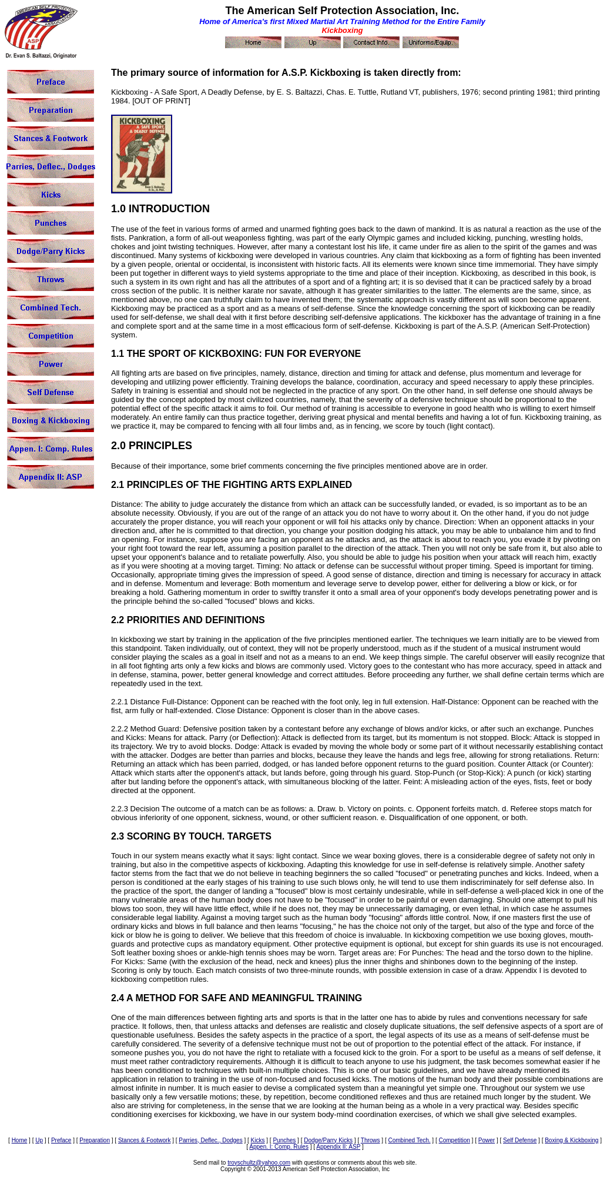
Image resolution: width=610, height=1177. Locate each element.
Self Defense (520, 1140)
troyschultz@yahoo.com (258, 1162)
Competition (454, 1140)
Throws (370, 1140)
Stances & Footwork (144, 1140)
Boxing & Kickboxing (571, 1140)
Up (39, 1140)
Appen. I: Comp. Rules (279, 1146)
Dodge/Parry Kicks (328, 1140)
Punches (284, 1140)
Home (20, 1140)
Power (486, 1140)
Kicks (258, 1140)
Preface (61, 1140)
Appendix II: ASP (338, 1146)
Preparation (94, 1140)
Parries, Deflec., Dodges (210, 1140)
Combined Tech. (409, 1140)
